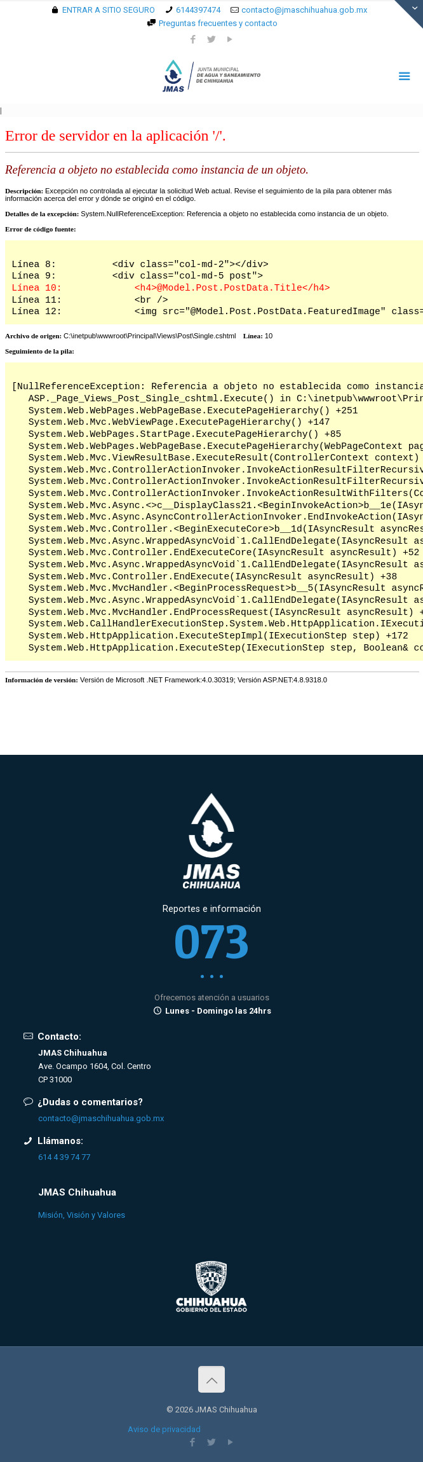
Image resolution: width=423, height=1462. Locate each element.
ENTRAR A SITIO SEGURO (108, 10)
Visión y (81, 1215)
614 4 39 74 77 (64, 1157)
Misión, (51, 1215)
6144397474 (198, 10)
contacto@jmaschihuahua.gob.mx (304, 10)
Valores (111, 1215)
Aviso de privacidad (164, 1429)
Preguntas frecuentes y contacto (218, 23)
